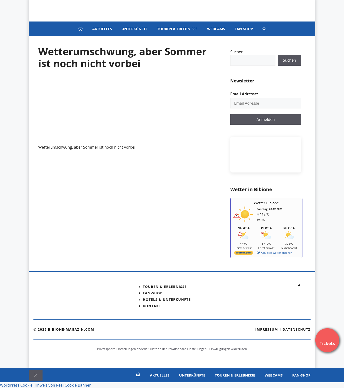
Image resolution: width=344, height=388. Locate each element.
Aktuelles (102, 28)
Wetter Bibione (266, 202)
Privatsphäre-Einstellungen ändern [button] (122, 349)
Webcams (216, 28)
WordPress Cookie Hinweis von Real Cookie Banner (45, 385)
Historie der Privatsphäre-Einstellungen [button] (178, 349)
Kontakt (152, 306)
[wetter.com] (243, 253)
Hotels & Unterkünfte (167, 299)
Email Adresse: (244, 94)
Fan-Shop (244, 28)
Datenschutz (297, 329)
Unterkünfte (135, 28)
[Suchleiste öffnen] (264, 29)
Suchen (236, 51)
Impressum (266, 329)
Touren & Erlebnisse (177, 28)
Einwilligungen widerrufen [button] (228, 349)
